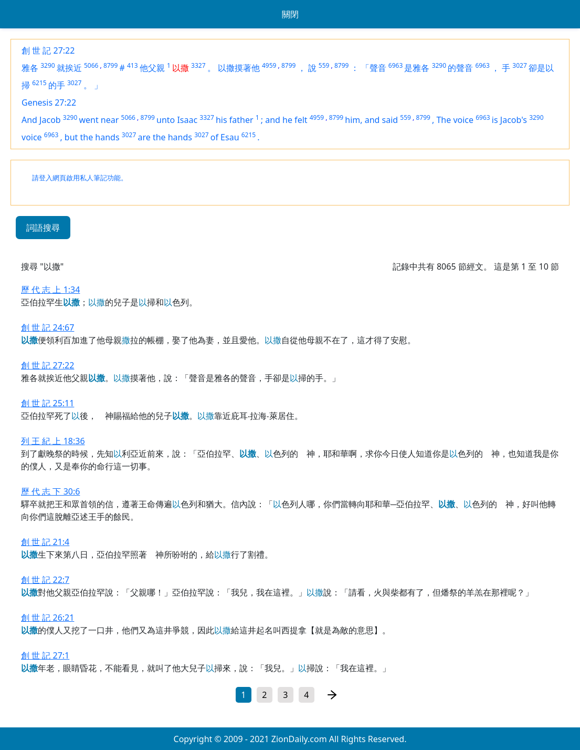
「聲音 (373, 68)
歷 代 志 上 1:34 (50, 289)
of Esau (224, 137)
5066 (91, 65)
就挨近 (69, 68)
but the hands (92, 137)
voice (32, 137)
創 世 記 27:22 (48, 50)
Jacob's (513, 120)
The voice (454, 120)
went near (99, 120)
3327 (198, 65)
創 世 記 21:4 (45, 542)
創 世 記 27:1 (45, 655)
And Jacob (41, 120)
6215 (39, 82)
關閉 (290, 14)
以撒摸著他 (239, 68)
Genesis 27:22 (49, 102)
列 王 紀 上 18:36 (53, 441)
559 (324, 65)
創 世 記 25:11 (47, 403)
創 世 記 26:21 (47, 617)
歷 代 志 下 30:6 (50, 491)
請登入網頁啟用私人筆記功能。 (80, 178)
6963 (395, 65)
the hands (172, 137)
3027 (519, 65)
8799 (110, 65)
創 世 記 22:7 (45, 579)
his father (235, 120)
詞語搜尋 (43, 227)
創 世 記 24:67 (47, 327)
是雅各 (416, 68)
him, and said (371, 120)
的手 (56, 85)
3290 (47, 65)
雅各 (30, 68)
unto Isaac (176, 120)
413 (132, 65)
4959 (269, 65)
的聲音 (460, 68)
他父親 (152, 68)
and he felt (286, 120)
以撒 (180, 68)
